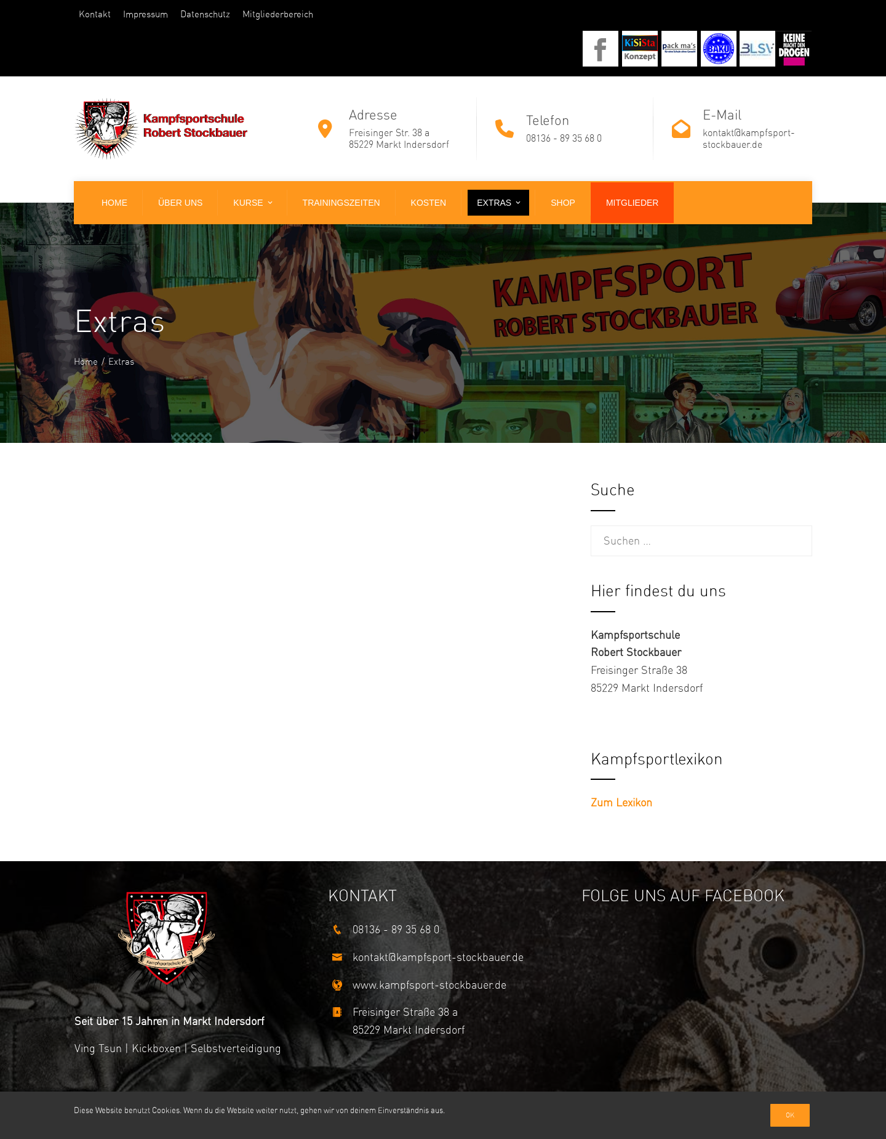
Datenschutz (205, 14)
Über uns (180, 203)
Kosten (429, 203)
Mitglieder (632, 203)
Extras (499, 203)
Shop (563, 203)
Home (114, 203)
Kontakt (95, 14)
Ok (790, 1115)
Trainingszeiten (341, 203)
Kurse (253, 203)
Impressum (145, 14)
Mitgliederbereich (277, 14)
